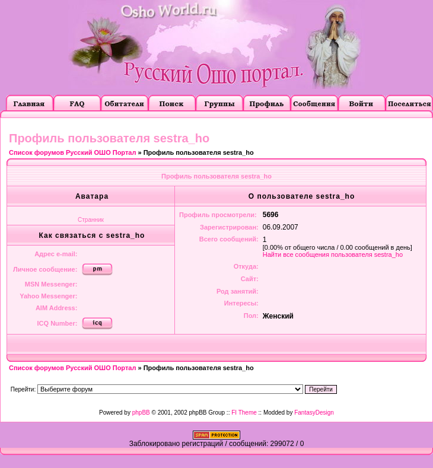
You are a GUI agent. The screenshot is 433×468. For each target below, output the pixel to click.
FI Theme (244, 412)
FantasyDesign (314, 412)
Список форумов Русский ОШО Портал (72, 152)
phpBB (141, 412)
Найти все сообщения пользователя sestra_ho (333, 254)
